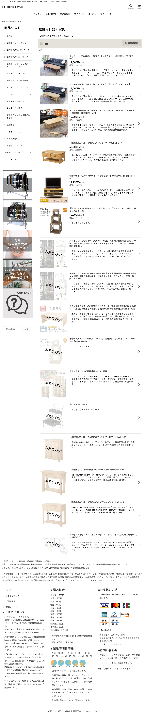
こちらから (9, 673)
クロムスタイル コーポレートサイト (114, 669)
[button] (131, 7)
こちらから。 (119, 655)
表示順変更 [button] (131, 43)
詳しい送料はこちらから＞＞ (65, 642)
